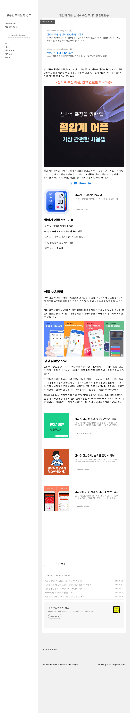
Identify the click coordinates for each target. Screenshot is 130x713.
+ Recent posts (50, 646)
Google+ (75, 661)
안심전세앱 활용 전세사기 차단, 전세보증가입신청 (63, 593)
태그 (7, 46)
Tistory (109, 661)
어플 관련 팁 (11, 27)
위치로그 (8, 54)
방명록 (7, 57)
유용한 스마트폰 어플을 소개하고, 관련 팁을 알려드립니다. (71, 608)
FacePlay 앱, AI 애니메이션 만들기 (57, 589)
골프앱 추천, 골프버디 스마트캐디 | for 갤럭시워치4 (64, 585)
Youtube (68, 661)
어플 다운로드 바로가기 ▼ (85, 180)
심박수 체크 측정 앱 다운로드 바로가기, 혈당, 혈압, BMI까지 (67, 581)
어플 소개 (11, 23)
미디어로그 (9, 50)
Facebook (61, 661)
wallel (123, 661)
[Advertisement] (84, 42)
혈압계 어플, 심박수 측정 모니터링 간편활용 (84, 15)
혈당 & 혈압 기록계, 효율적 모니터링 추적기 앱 (62, 577)
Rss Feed (46, 661)
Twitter (54, 661)
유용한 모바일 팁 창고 (19, 15)
